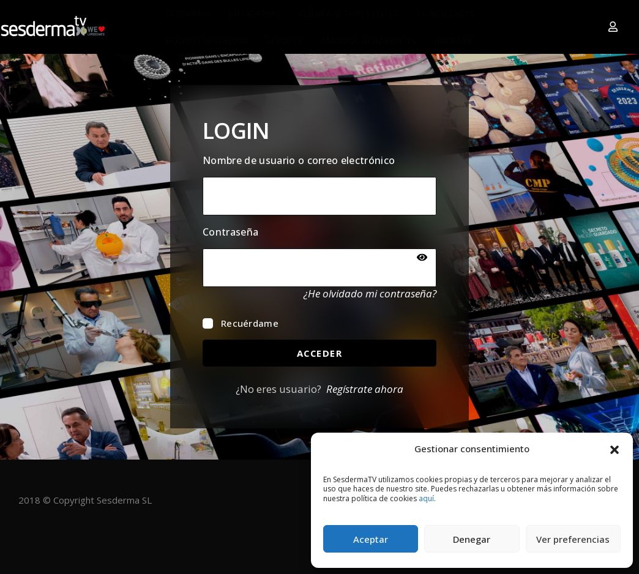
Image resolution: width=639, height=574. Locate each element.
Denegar (471, 539)
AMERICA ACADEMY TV (368, 40)
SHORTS (284, 40)
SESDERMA (188, 13)
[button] (614, 448)
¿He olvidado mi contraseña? (370, 293)
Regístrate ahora (364, 389)
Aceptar (370, 539)
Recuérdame (240, 323)
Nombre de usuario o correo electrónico (299, 160)
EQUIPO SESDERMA (207, 40)
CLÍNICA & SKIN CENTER (349, 13)
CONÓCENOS (445, 13)
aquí (426, 498)
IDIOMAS (454, 40)
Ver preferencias (573, 539)
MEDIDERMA (255, 13)
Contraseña (230, 232)
